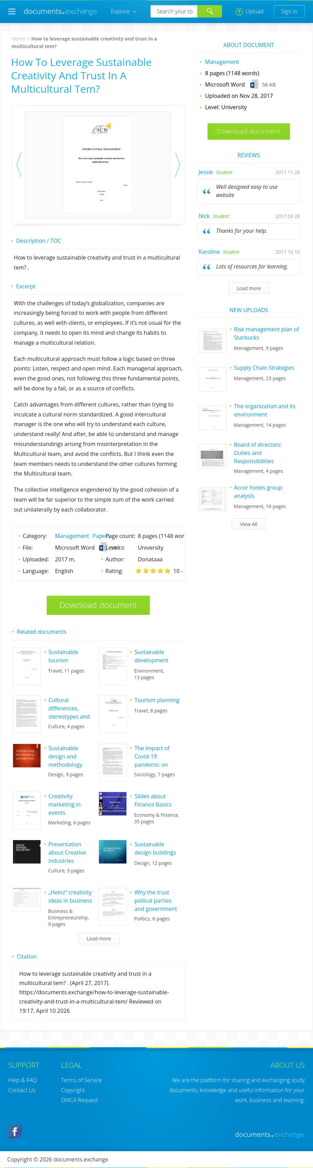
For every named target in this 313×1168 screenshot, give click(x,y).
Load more (99, 938)
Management (72, 536)
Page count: (120, 536)
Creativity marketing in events (64, 804)
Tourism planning (156, 700)
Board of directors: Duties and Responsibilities (258, 453)
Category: (35, 536)
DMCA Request (79, 1100)
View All (248, 524)
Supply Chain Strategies (264, 367)
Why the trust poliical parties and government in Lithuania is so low (155, 909)
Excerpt (25, 286)
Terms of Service (81, 1080)
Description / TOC (38, 240)
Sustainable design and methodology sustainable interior (65, 764)
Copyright (73, 1090)
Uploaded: (36, 559)
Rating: (114, 571)
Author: (115, 559)
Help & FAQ (22, 1080)
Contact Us (21, 1090)
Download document (98, 604)
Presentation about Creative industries (67, 852)
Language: (36, 571)
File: (28, 547)
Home (18, 38)
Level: (112, 547)
